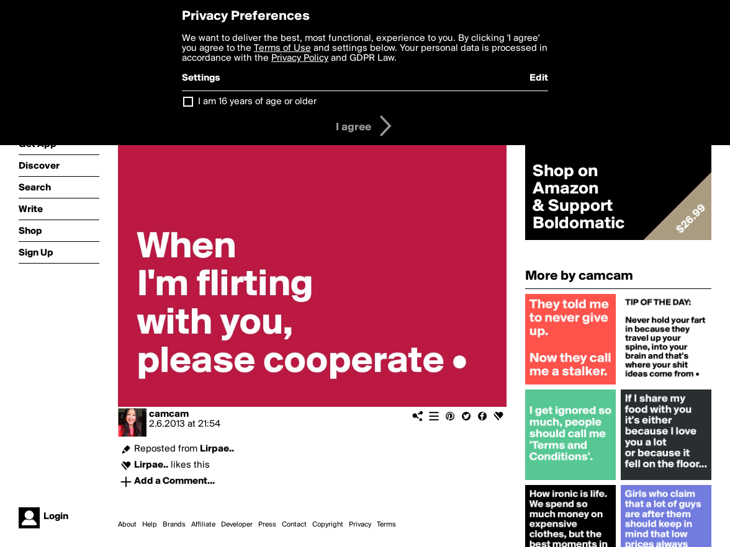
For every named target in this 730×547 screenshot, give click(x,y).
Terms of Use (282, 48)
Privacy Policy (299, 58)
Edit (538, 78)
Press (267, 524)
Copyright (327, 524)
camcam (169, 414)
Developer (237, 524)
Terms (386, 524)
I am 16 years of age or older (257, 102)
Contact (294, 524)
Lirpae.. (217, 449)
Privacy (360, 524)
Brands (174, 524)
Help (149, 524)
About (127, 524)
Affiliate (203, 524)
